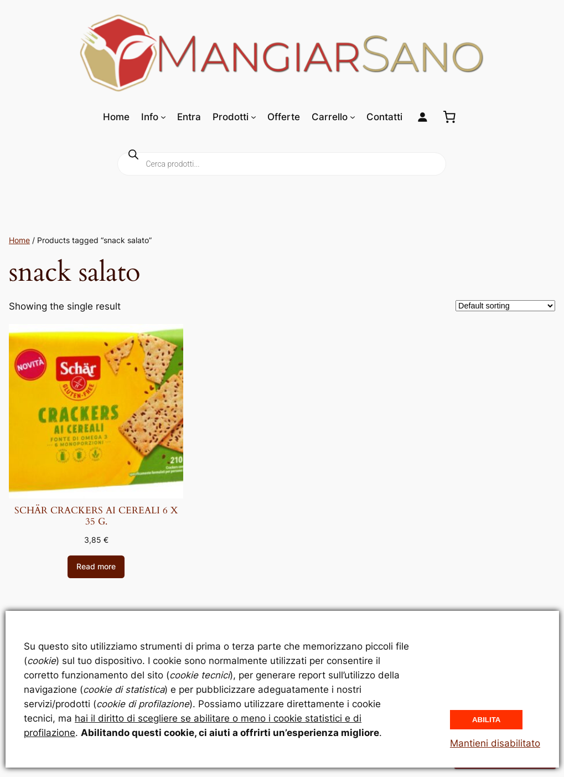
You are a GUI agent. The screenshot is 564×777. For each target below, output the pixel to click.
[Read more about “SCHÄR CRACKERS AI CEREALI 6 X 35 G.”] (96, 567)
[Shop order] (505, 305)
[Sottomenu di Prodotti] (253, 117)
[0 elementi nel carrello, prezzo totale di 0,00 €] (449, 117)
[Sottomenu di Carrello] (352, 117)
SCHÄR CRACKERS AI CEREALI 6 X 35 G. (96, 516)
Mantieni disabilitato (495, 743)
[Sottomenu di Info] (163, 117)
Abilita (486, 720)
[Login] (422, 117)
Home (19, 240)
